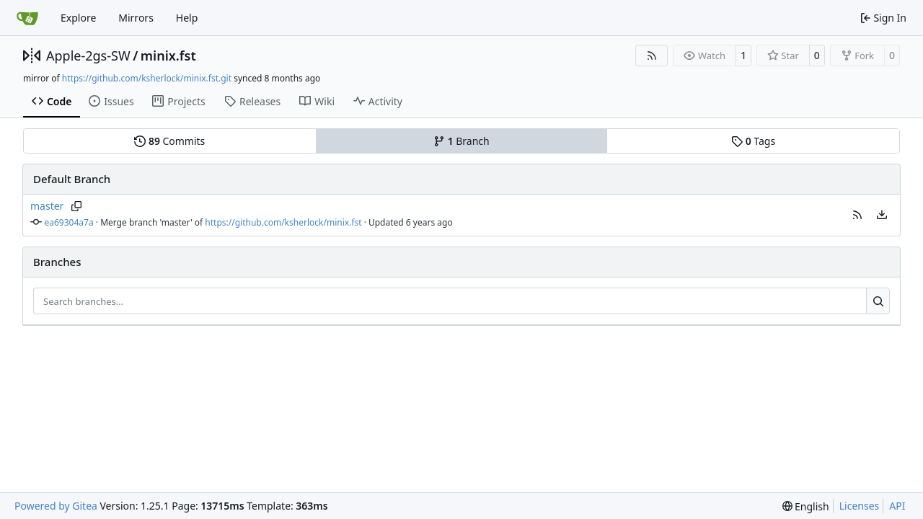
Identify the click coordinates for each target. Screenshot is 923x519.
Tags (753, 141)
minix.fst (168, 55)
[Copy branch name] (76, 206)
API (897, 506)
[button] (857, 215)
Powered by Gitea (55, 506)
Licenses (859, 506)
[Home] (27, 18)
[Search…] (878, 301)
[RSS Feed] (651, 55)
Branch (461, 141)
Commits (169, 141)
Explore (78, 18)
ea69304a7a (69, 222)
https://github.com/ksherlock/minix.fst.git (146, 78)
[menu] (882, 215)
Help (187, 18)
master (46, 206)
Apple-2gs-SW (88, 55)
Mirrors (136, 18)
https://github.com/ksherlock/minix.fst (283, 222)
